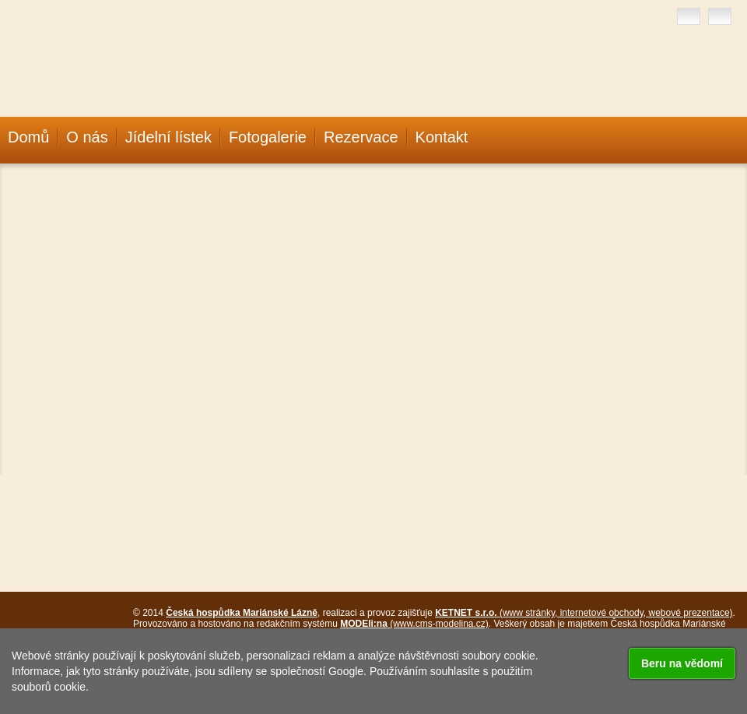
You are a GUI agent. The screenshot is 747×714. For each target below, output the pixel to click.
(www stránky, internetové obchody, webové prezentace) (583, 612)
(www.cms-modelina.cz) (414, 623)
